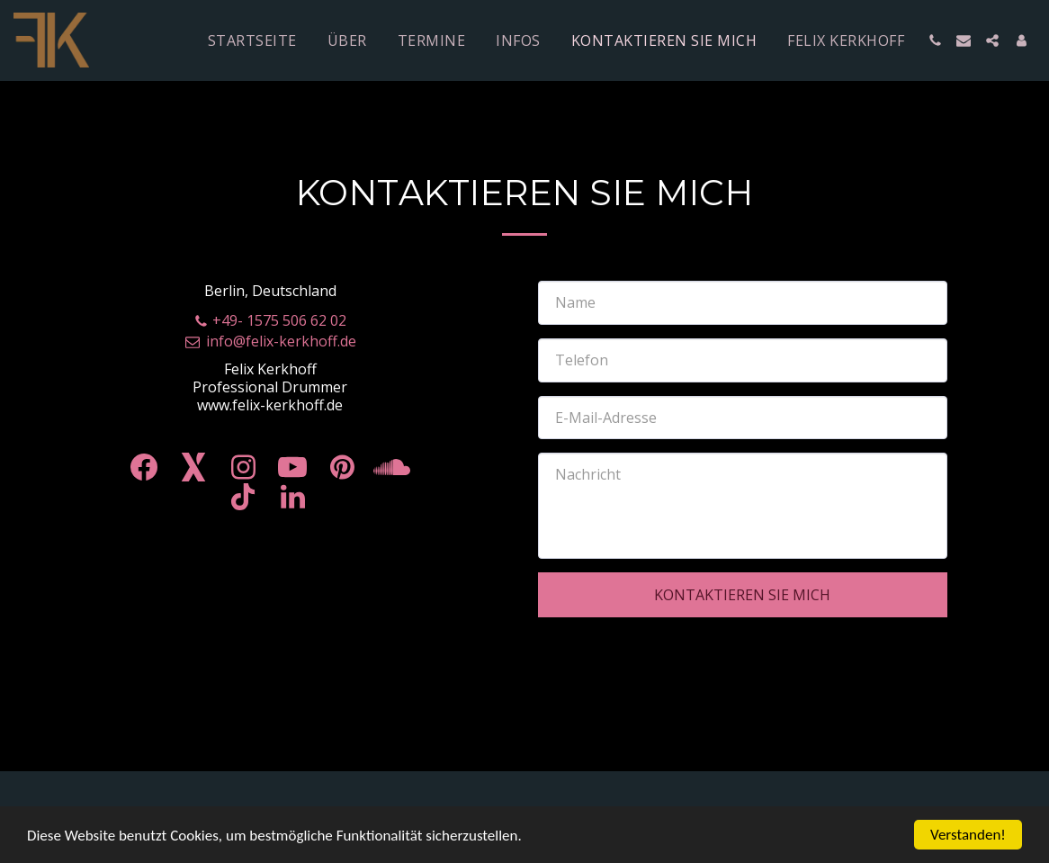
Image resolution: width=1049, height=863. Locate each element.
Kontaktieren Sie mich (742, 595)
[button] (934, 40)
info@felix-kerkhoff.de (270, 341)
